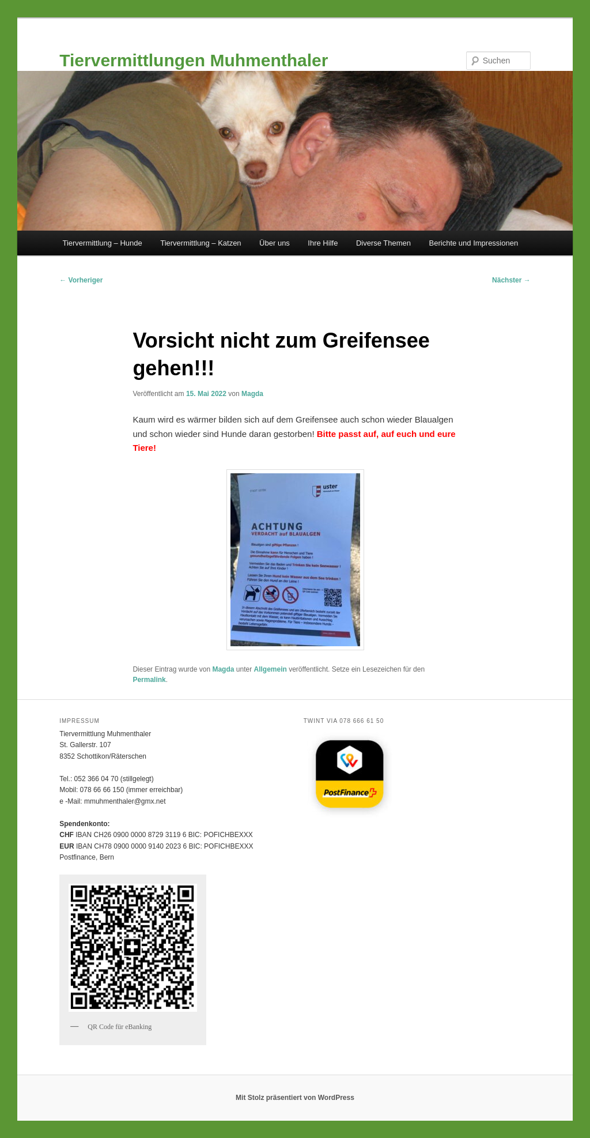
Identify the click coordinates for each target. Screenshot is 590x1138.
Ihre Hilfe (323, 243)
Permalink (149, 680)
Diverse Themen (383, 243)
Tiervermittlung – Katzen (200, 243)
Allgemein (270, 669)
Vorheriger (81, 280)
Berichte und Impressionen (474, 243)
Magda (252, 394)
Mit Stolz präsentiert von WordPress (295, 1098)
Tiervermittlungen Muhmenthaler (193, 60)
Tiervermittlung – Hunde (102, 243)
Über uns (274, 243)
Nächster (511, 280)
